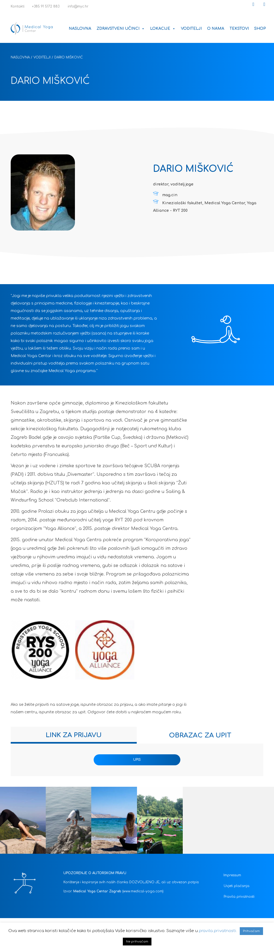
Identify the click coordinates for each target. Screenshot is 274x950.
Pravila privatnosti (239, 897)
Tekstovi (239, 29)
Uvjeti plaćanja (236, 886)
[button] (253, 4)
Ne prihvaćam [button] (137, 941)
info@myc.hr (75, 6)
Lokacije (163, 29)
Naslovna (80, 29)
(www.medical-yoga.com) (142, 891)
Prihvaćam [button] (251, 931)
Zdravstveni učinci (121, 29)
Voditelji (191, 29)
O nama (215, 29)
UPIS (137, 760)
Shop (260, 29)
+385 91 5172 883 (43, 6)
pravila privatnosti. (218, 931)
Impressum (232, 875)
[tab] (74, 735)
